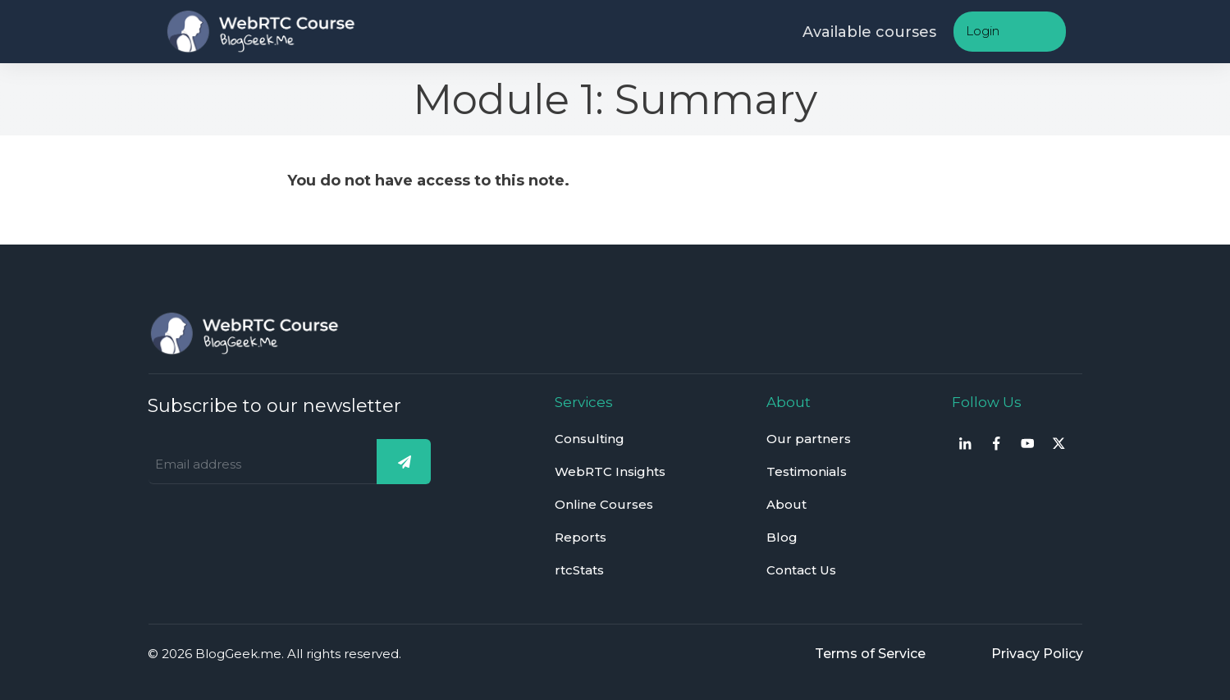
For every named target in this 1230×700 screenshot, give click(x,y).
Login (982, 31)
